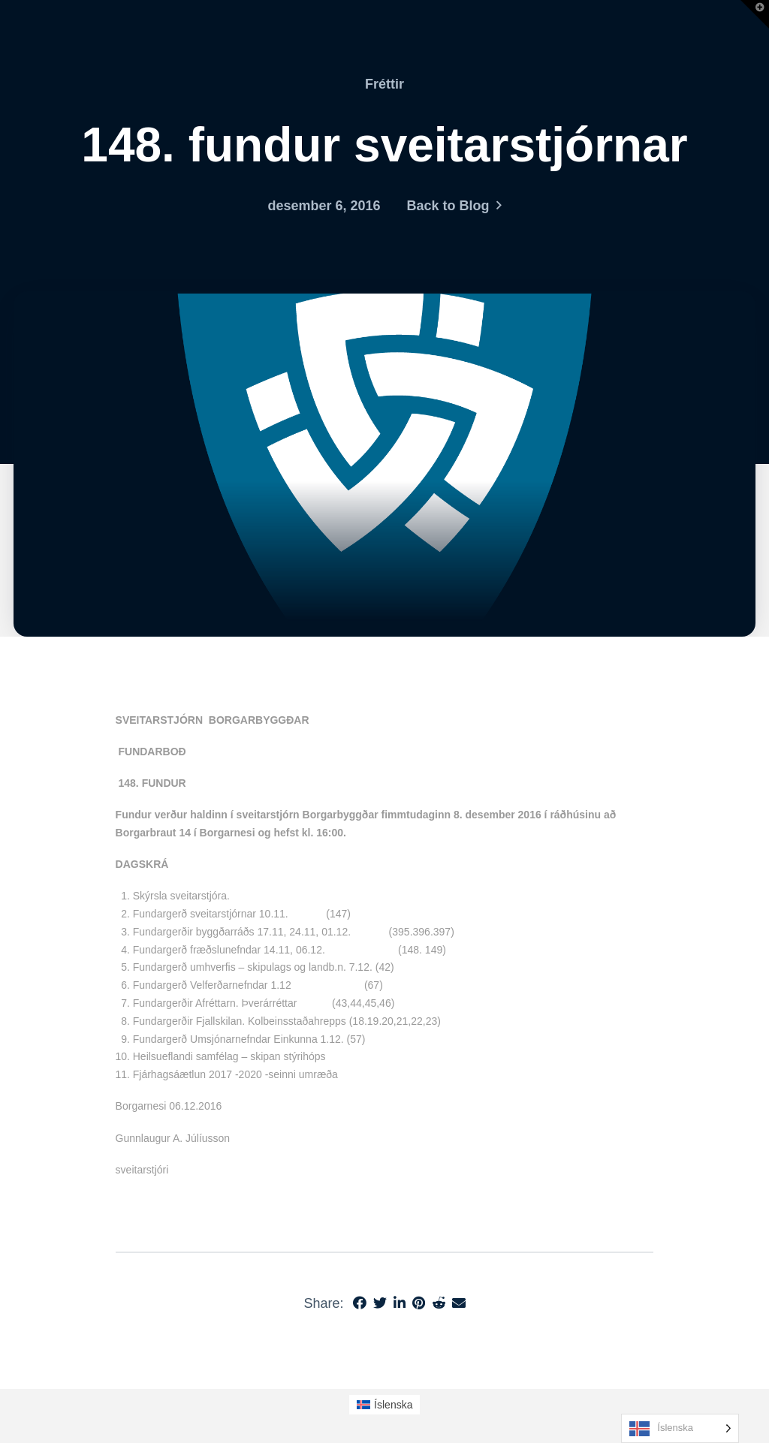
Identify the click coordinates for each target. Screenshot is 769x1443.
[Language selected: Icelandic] (680, 1428)
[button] (754, 14)
